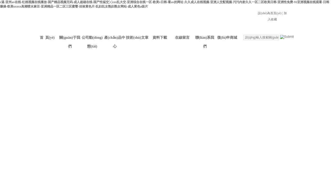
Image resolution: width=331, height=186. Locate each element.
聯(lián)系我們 (204, 39)
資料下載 (160, 38)
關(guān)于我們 (69, 39)
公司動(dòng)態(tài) (92, 39)
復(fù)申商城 (227, 38)
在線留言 (182, 38)
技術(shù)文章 (137, 38)
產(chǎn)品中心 (114, 39)
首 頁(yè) (47, 38)
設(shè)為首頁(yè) (269, 13)
